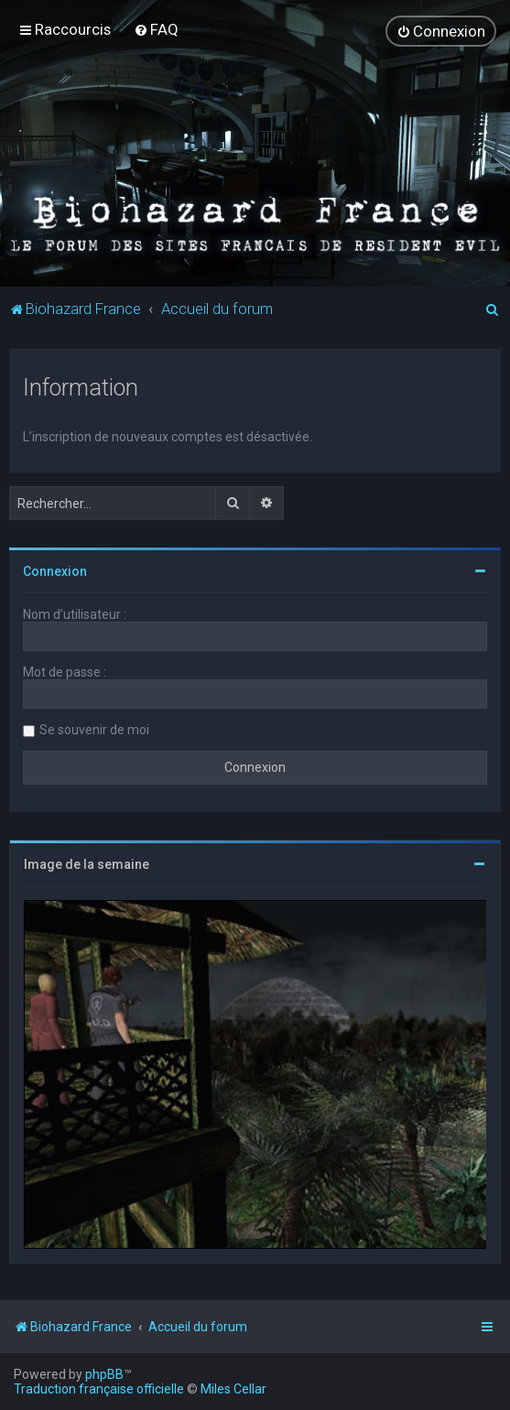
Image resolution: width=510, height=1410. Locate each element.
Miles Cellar (233, 1389)
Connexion (55, 570)
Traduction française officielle (99, 1389)
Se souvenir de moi (94, 728)
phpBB (104, 1374)
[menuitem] (156, 29)
